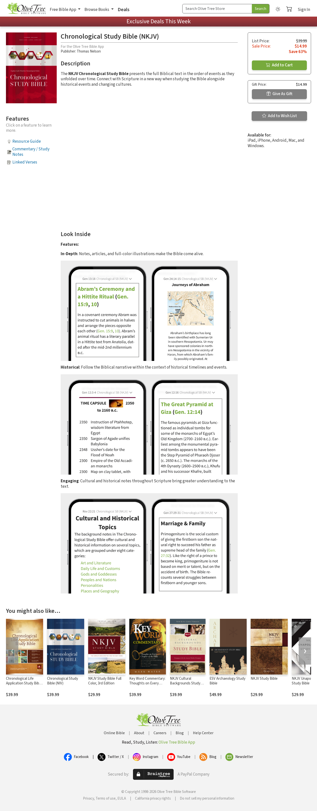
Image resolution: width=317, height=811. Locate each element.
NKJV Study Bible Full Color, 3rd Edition (104, 681)
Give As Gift (279, 94)
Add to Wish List (279, 116)
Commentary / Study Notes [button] (31, 151)
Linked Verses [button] (24, 162)
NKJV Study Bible (264, 678)
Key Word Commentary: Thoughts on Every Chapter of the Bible (147, 683)
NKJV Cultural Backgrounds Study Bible (185, 683)
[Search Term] (217, 8)
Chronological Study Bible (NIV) (62, 681)
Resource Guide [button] (26, 141)
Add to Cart (279, 65)
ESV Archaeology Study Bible (227, 681)
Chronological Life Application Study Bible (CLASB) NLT (24, 683)
